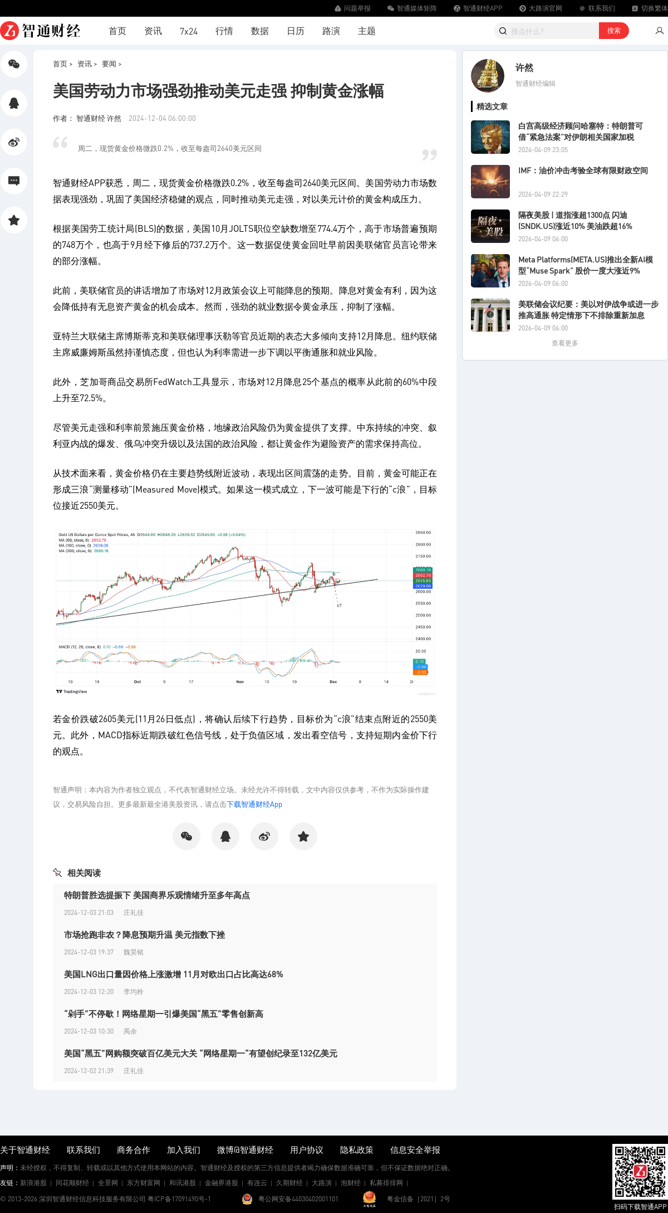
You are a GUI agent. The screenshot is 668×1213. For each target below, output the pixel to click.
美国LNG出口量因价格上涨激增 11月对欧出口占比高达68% (173, 974)
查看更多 (565, 343)
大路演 (322, 1182)
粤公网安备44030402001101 (298, 1199)
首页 (117, 30)
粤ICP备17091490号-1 (179, 1199)
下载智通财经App (254, 803)
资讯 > (87, 63)
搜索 (614, 30)
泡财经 (351, 1182)
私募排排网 (386, 1182)
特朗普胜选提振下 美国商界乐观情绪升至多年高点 (157, 894)
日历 (295, 30)
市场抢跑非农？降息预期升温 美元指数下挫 (144, 934)
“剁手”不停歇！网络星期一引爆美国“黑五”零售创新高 (163, 1013)
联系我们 (83, 1149)
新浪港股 (33, 1182)
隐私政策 (357, 1149)
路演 (331, 30)
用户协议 (306, 1149)
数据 (260, 30)
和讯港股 (182, 1182)
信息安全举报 (415, 1149)
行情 (224, 30)
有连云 (257, 1182)
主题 (367, 30)
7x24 (189, 31)
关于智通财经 (25, 1149)
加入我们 (183, 1149)
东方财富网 (143, 1182)
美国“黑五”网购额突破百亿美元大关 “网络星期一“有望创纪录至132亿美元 (200, 1053)
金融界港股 (221, 1182)
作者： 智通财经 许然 (88, 118)
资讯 (153, 30)
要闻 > (112, 63)
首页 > (63, 63)
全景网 (108, 1182)
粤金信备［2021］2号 (418, 1199)
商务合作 (133, 1149)
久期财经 (289, 1182)
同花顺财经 (72, 1182)
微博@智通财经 (245, 1149)
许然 (524, 67)
